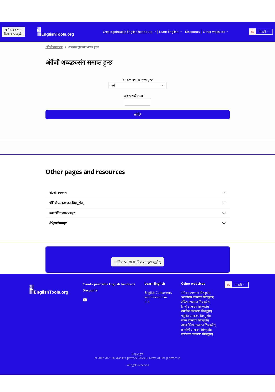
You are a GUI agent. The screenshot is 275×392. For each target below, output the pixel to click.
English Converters (158, 292)
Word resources (156, 297)
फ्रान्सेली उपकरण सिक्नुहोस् (196, 329)
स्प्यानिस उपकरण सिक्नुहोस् (196, 311)
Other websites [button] (214, 32)
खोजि (137, 114)
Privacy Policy (136, 358)
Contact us (173, 358)
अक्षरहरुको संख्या (134, 96)
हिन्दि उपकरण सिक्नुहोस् (195, 306)
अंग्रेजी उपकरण (54, 47)
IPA (147, 302)
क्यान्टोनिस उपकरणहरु (62, 213)
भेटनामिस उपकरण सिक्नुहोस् (197, 297)
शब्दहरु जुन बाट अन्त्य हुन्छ (137, 79)
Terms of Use (157, 358)
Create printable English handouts (109, 284)
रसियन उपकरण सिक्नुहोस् (196, 292)
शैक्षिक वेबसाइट (58, 223)
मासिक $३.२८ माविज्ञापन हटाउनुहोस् (13, 32)
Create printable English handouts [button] (128, 32)
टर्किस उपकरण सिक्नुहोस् (195, 302)
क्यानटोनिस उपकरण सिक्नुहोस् (198, 325)
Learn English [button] (169, 32)
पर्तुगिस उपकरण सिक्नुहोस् (196, 316)
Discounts (192, 32)
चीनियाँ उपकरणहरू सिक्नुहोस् (66, 203)
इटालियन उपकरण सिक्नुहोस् (197, 334)
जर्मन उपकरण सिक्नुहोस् (195, 320)
